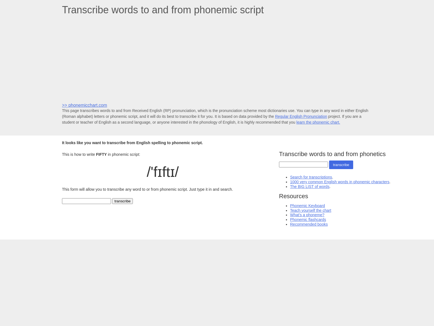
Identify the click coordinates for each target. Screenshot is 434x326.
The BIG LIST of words (309, 186)
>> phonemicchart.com (84, 105)
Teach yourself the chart (310, 210)
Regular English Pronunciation (301, 116)
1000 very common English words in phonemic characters (339, 182)
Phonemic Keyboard (307, 205)
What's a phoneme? (307, 215)
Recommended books (309, 224)
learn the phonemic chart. (318, 122)
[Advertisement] (217, 58)
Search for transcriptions (311, 177)
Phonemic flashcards (308, 219)
